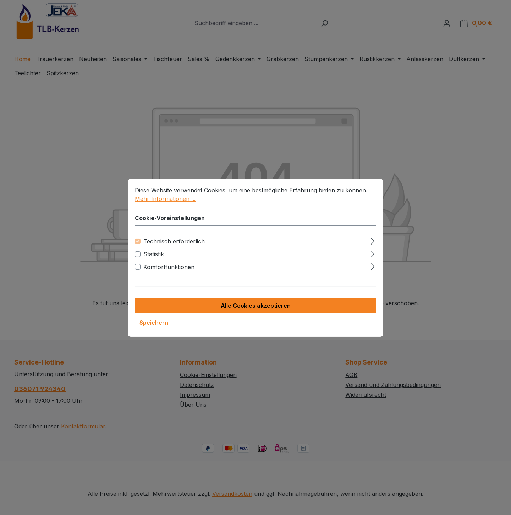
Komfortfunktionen (168, 275)
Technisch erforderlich (174, 249)
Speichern (153, 331)
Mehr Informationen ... (165, 207)
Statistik (153, 262)
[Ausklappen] (372, 248)
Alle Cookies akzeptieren (256, 314)
